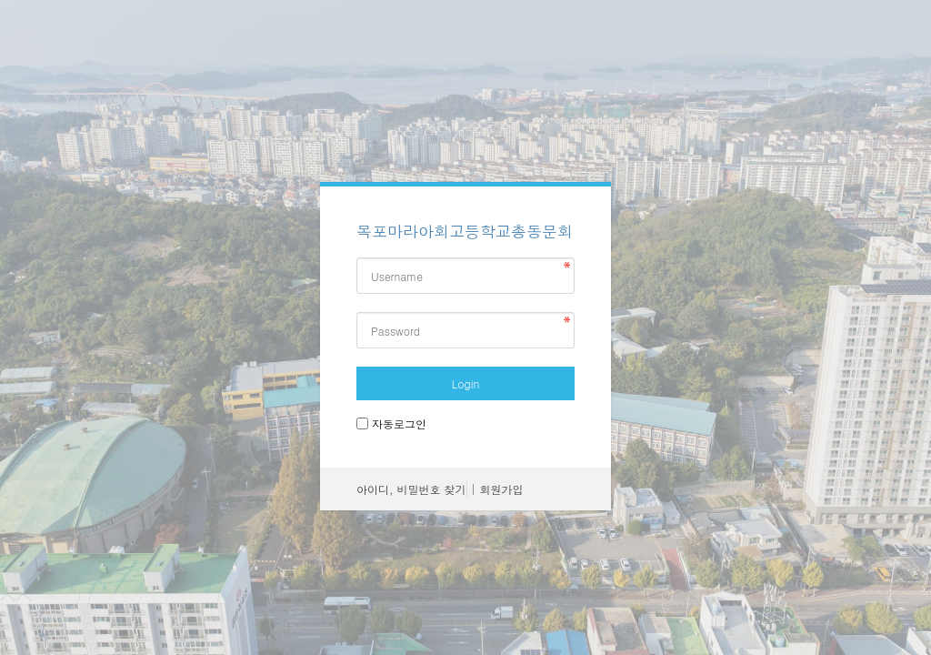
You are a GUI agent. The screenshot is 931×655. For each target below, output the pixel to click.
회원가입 (502, 489)
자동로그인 (399, 423)
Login (465, 383)
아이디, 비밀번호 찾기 (411, 489)
